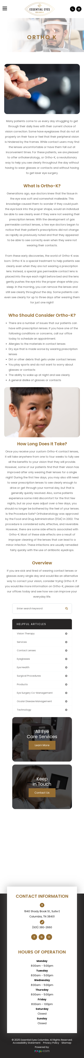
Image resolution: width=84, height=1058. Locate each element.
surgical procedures (29, 676)
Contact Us (42, 793)
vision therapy (26, 633)
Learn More (42, 745)
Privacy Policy (51, 1043)
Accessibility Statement (27, 1043)
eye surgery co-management (35, 693)
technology (24, 709)
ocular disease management (34, 701)
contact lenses (26, 650)
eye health (23, 667)
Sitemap (66, 1043)
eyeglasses (23, 659)
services (22, 642)
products (22, 684)
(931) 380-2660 (42, 927)
